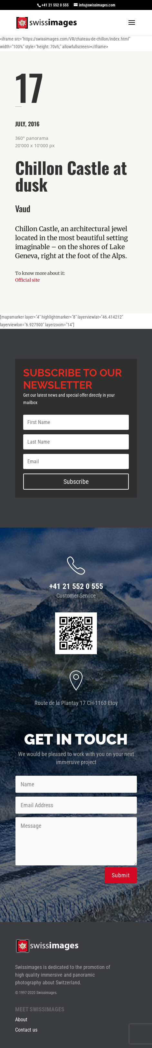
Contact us (26, 1030)
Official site (27, 280)
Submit (121, 875)
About (21, 1019)
